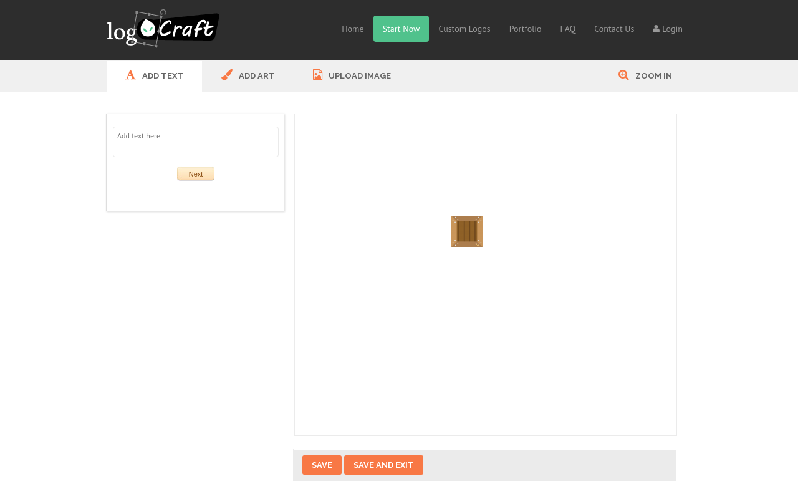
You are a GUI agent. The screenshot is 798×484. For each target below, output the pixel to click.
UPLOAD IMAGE (352, 74)
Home (352, 28)
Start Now (401, 28)
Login (668, 28)
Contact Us (614, 28)
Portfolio (525, 28)
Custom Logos (464, 28)
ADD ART (248, 74)
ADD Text (154, 74)
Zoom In (645, 74)
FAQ (568, 28)
